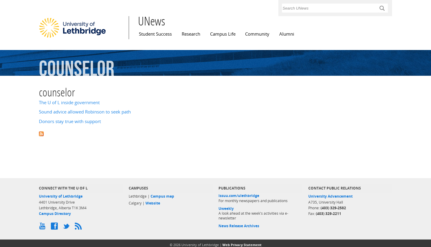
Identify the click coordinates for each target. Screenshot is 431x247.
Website (152, 203)
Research (191, 34)
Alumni (286, 34)
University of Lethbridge (61, 196)
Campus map (162, 196)
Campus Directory (55, 213)
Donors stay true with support (70, 121)
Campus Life (223, 34)
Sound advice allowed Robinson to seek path (85, 112)
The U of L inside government (69, 102)
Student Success (155, 34)
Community (257, 34)
